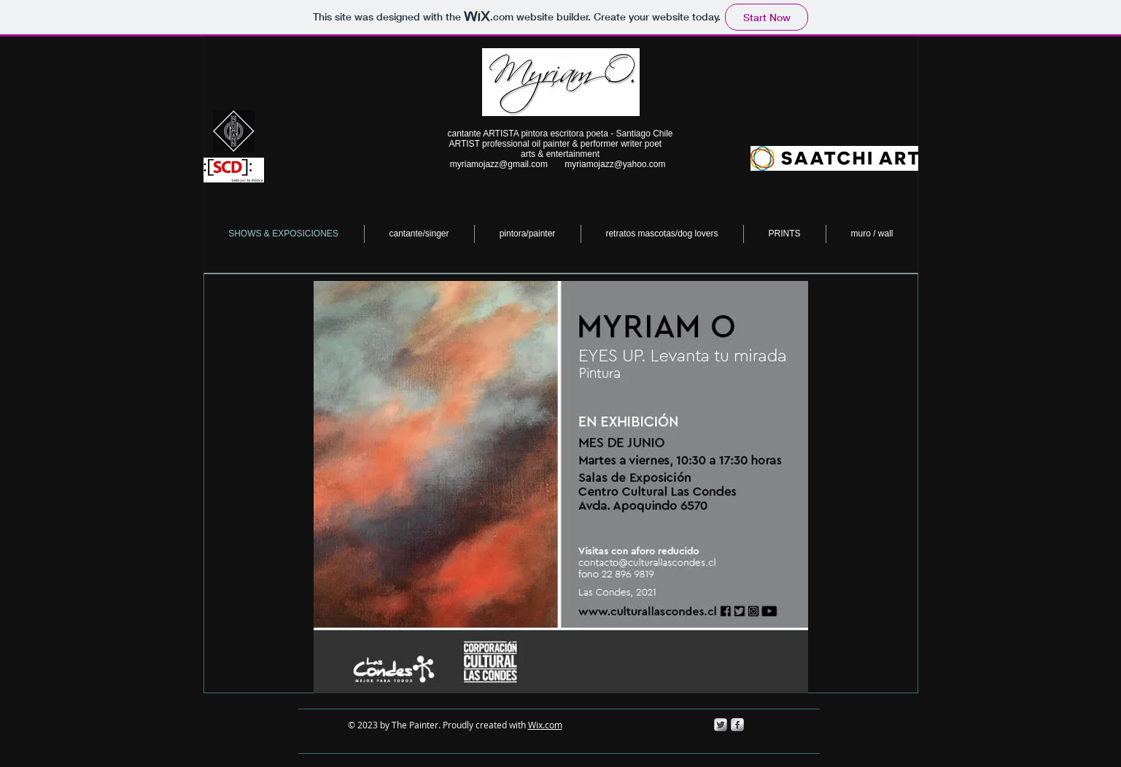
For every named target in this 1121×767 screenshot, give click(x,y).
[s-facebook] (737, 724)
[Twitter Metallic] (720, 724)
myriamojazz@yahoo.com (615, 164)
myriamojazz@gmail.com (499, 164)
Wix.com (545, 725)
